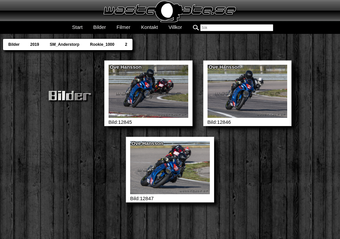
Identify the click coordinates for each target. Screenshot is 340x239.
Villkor (175, 27)
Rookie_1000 (102, 44)
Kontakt (149, 27)
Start (77, 27)
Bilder (99, 27)
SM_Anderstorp (64, 44)
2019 (34, 44)
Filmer (123, 27)
